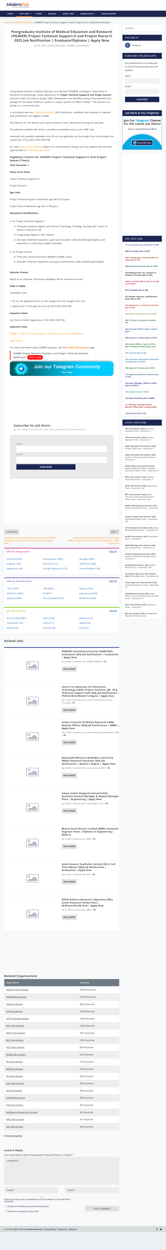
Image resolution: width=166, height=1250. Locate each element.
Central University (93, 768)
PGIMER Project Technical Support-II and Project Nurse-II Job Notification (46, 333)
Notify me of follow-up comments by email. (28, 1189)
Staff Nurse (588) (87, 563)
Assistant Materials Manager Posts (141, 557)
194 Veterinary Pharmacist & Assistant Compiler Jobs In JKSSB (142, 360)
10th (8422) (48, 588)
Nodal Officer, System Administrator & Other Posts (142, 596)
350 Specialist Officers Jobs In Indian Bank (141, 330)
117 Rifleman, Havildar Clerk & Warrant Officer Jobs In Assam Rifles (141, 405)
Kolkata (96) (12, 627)
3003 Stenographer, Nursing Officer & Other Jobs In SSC (141, 258)
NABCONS (98, 661)
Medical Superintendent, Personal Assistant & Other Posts (142, 469)
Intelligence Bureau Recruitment (22, 1112)
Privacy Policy (50, 1221)
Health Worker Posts (140, 566)
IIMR (117, 732)
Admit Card (68, 13)
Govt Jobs (25, 14)
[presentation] (105, 1194)
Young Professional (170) (55, 568)
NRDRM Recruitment (16, 997)
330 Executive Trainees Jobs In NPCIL (141, 338)
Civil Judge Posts (144, 576)
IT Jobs (39, 13)
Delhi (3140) (49, 618)
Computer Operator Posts (142, 586)
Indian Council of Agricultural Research (101, 732)
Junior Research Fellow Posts (142, 529)
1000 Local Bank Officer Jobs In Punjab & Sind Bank (142, 282)
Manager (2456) (87, 559)
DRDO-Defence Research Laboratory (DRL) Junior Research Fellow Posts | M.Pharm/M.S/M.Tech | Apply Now (87, 902)
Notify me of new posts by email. (23, 1194)
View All (113, 552)
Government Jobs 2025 (38, 150)
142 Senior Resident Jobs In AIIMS (140, 398)
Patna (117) (48, 623)
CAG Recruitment (14, 1004)
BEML (89, 839)
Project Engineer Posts (139, 438)
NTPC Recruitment (15, 1119)
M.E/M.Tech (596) (87, 598)
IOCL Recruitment (14, 1126)
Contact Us (62, 1221)
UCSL (101, 803)
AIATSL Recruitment (15, 1033)
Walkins (52, 13)
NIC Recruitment (14, 1090)
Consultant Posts (141, 537)
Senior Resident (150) (89, 568)
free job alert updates (31, 146)
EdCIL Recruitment (15, 1083)
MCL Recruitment (14, 1076)
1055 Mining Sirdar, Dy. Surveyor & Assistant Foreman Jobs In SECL (140, 273)
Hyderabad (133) (15, 623)
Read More (69, 669)
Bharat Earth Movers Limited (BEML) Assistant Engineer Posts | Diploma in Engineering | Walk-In (90, 831)
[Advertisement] (61, 69)
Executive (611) (50, 563)
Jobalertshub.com (34, 1221)
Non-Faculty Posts (140, 547)
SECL (88, 874)
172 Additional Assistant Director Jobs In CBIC (142, 375)
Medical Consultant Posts (139, 478)
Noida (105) (85, 623)
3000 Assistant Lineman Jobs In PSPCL (142, 266)
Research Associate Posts (141, 509)
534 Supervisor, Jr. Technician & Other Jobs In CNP (142, 306)
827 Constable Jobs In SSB (136, 290)
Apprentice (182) (15, 568)
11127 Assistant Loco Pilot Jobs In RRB (142, 245)
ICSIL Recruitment (14, 1105)
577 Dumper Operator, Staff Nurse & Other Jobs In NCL (141, 297)
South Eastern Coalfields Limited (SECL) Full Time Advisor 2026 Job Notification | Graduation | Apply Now (89, 867)
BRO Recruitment (14, 1069)
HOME (10, 13)
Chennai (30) (49, 627)
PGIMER (71, 45)
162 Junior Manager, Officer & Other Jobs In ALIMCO (141, 384)
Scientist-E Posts (140, 605)
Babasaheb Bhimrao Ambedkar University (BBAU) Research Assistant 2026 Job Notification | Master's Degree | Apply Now (88, 760)
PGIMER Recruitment (22, 22)
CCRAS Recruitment (15, 1097)
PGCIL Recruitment (15, 1047)
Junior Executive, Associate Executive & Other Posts (139, 496)
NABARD (90, 661)
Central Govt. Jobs (56, 45)
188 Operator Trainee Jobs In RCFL (140, 368)
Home (7, 22)
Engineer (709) (14, 563)
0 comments (83, 45)
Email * (19, 454)
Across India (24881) (16, 618)
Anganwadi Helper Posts (141, 520)
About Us (73, 1221)
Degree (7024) (86, 588)
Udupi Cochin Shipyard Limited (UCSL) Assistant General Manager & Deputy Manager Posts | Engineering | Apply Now (90, 796)
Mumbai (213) (86, 618)
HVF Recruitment (14, 1011)
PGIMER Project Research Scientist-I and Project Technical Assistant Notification (50, 355)
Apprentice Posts (141, 487)
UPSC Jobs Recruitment (17, 1018)
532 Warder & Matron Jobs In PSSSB (141, 314)
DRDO (89, 910)
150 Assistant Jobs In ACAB (136, 392)
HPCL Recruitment (15, 1025)
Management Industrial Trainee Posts (141, 614)
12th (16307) (13, 588)
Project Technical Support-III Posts (141, 458)
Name (19, 444)
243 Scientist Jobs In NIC (135, 353)
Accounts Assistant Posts (139, 429)
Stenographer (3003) (53, 559)
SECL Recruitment (14, 1040)
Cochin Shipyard (92, 803)
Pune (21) (84, 627)
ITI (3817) (47, 593)
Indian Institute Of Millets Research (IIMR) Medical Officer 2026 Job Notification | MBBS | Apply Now (90, 725)
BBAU (103, 768)
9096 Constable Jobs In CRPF (137, 251)
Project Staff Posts (139, 448)
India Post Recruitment (17, 989)
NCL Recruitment (14, 1061)
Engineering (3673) (88, 593)
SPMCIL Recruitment (16, 1054)
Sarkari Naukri (108, 13)
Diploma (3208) (14, 598)
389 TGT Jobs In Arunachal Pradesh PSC (140, 321)
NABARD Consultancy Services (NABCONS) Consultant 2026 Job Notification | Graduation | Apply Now (90, 654)
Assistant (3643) (14, 559)
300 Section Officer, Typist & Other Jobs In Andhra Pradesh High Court (140, 345)
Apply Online (16, 340)
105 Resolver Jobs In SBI (135, 413)
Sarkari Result (87, 13)
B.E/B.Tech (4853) (15, 593)
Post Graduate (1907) (53, 598)
